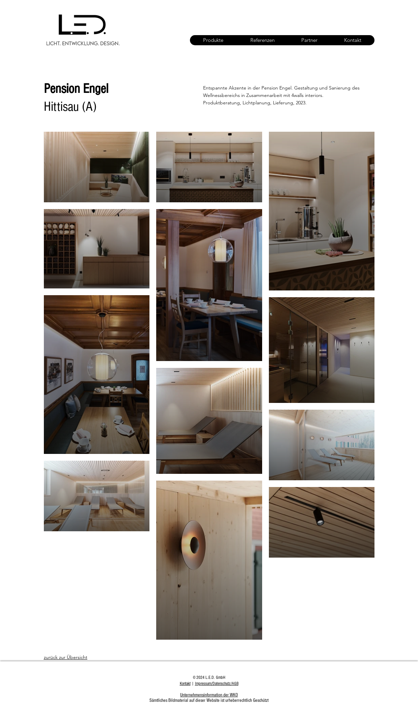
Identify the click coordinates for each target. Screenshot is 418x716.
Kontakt (185, 683)
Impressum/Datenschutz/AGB (217, 683)
